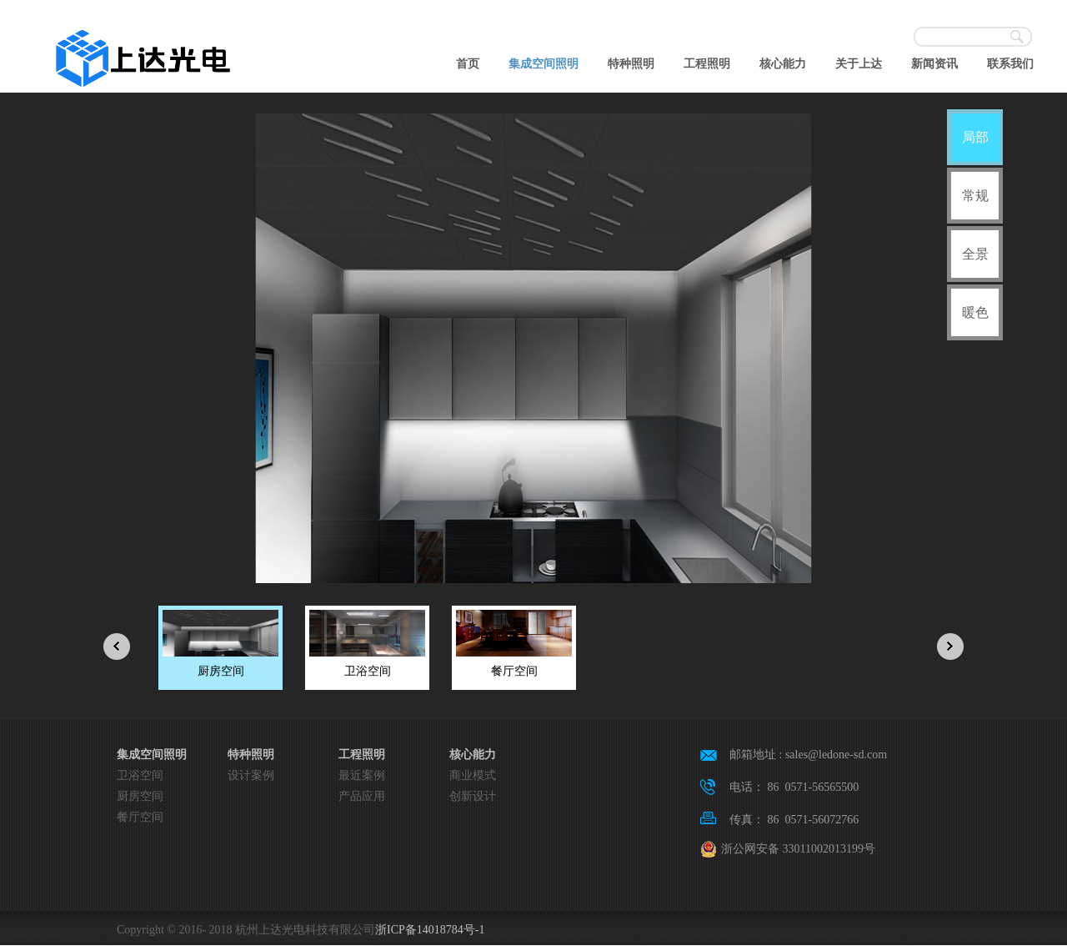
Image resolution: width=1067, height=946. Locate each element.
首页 (467, 64)
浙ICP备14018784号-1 (429, 929)
